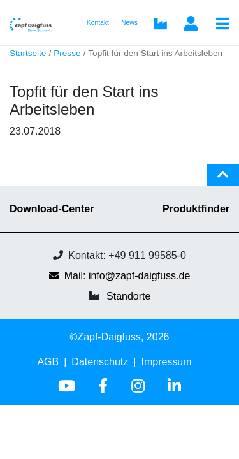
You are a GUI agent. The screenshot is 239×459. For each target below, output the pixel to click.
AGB (48, 361)
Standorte (128, 296)
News (129, 22)
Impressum (166, 361)
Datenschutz (99, 361)
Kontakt (98, 22)
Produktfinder (196, 208)
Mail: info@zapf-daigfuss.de (120, 275)
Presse (67, 53)
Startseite (28, 53)
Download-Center (52, 208)
